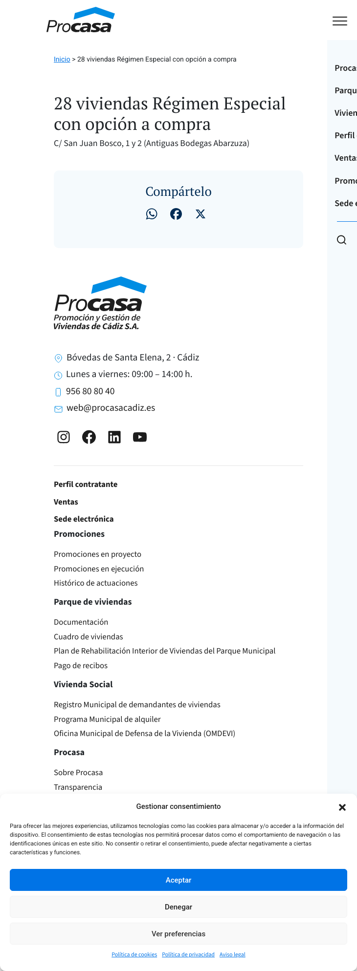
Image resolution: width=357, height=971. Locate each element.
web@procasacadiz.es (111, 408)
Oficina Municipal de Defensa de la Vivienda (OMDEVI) (144, 733)
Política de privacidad (188, 954)
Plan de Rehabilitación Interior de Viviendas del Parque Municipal (165, 651)
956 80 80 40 (90, 391)
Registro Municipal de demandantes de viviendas (137, 705)
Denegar (178, 907)
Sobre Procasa (78, 773)
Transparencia (78, 787)
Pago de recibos (81, 666)
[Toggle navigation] (305, 20)
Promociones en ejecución (99, 569)
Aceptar (179, 880)
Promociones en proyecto (97, 554)
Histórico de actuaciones (96, 583)
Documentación (81, 622)
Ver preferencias (178, 933)
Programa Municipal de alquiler (107, 719)
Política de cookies (134, 954)
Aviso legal (232, 954)
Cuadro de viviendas (88, 637)
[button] (342, 806)
